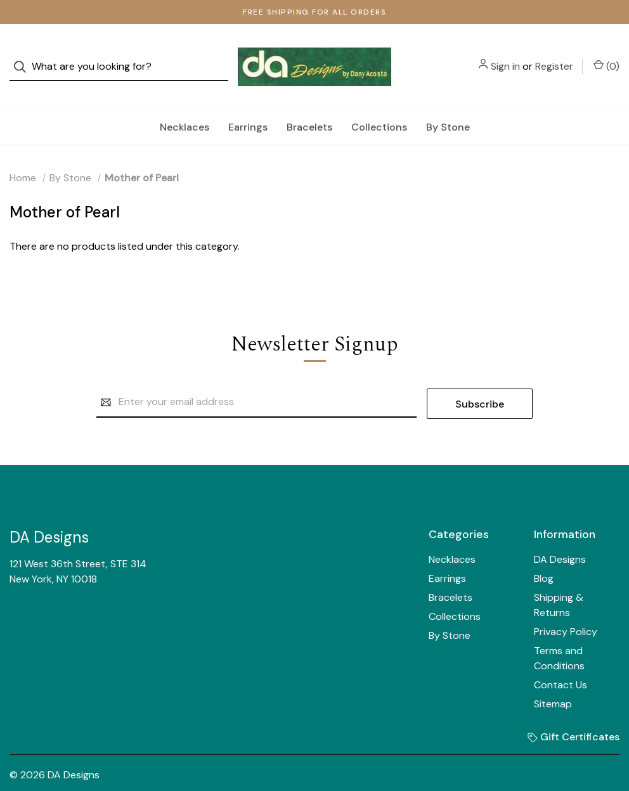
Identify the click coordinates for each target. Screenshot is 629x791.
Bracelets (309, 105)
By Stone (448, 105)
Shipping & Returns (558, 583)
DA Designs (560, 537)
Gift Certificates (573, 714)
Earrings (248, 105)
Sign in (505, 56)
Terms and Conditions (559, 636)
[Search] (24, 56)
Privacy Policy (565, 609)
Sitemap (553, 681)
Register (554, 56)
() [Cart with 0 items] (606, 56)
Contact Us (560, 662)
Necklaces (184, 105)
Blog (544, 556)
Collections (379, 105)
